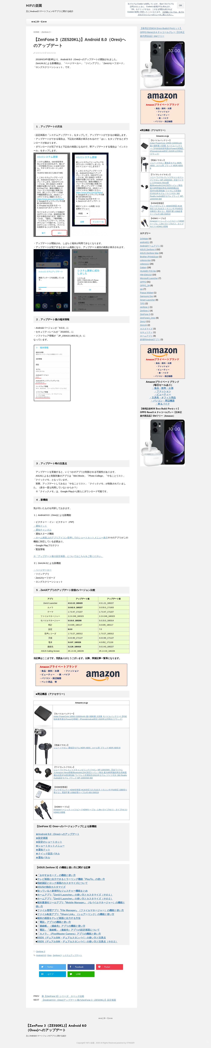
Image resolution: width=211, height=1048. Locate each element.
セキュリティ (146, 332)
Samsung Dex (146, 296)
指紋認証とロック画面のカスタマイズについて (62, 883)
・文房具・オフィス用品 (162, 397)
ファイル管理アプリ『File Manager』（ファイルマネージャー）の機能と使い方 (80, 910)
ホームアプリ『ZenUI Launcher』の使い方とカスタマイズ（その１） (75, 894)
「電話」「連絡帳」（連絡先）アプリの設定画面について (68, 930)
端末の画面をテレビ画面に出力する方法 (58, 918)
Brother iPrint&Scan (149, 256)
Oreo (49, 955)
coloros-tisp (145, 260)
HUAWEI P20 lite (148, 271)
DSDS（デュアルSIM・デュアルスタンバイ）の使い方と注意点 (71, 937)
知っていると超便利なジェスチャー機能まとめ (62, 891)
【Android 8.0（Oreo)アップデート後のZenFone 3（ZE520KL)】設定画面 (79, 1000)
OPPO (143, 282)
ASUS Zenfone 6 (148, 249)
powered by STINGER (125, 1043)
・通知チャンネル (42, 530)
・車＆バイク (162, 404)
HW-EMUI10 (146, 274)
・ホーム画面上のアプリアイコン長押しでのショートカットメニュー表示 (70, 537)
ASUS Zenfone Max (149, 253)
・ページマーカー (42, 570)
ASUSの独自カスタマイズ (51, 887)
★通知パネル (43, 857)
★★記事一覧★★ (39, 22)
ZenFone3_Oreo (147, 318)
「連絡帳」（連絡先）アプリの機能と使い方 (61, 926)
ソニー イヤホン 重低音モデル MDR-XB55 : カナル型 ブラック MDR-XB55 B (87, 748)
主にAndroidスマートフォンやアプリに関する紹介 (46, 1036)
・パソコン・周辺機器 (163, 400)
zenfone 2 (144, 307)
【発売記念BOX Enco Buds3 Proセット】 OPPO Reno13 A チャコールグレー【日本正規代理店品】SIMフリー (162, 32)
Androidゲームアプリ (150, 246)
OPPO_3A (145, 285)
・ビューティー (162, 394)
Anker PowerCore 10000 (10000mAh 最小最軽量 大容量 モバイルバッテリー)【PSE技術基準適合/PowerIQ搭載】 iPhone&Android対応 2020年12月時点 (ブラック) (167, 148)
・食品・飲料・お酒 (162, 388)
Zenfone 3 (40, 951)
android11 (144, 242)
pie (141, 289)
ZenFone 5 (145, 314)
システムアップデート (72, 955)
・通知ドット (40, 526)
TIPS (142, 303)
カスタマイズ (146, 328)
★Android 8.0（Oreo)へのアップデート (57, 834)
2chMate (144, 238)
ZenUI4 (143, 325)
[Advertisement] (58, 98)
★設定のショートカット (49, 842)
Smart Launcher (147, 300)
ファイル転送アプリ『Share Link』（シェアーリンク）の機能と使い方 (75, 914)
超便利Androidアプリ (150, 339)
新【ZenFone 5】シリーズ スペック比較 (63, 996)
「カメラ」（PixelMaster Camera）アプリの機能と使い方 (69, 933)
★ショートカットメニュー (50, 846)
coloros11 (144, 264)
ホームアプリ (146, 336)
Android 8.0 (41, 955)
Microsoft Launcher (149, 278)
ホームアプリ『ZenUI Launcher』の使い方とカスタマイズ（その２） (75, 898)
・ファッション (162, 391)
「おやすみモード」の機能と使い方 (56, 875)
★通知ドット (43, 849)
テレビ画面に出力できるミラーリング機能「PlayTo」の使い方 (71, 879)
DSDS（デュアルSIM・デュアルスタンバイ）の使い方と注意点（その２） (77, 941)
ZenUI (143, 321)
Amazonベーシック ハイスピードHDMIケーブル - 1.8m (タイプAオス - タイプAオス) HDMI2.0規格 (167, 224)
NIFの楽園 (34, 6)
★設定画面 (42, 838)
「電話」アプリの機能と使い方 (54, 922)
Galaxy (143, 267)
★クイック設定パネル (48, 853)
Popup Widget (146, 292)
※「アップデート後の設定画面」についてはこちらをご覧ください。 (68, 556)
